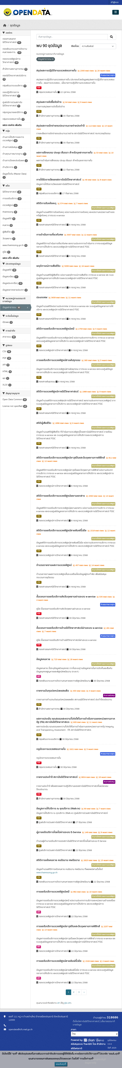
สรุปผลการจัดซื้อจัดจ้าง (49, 102)
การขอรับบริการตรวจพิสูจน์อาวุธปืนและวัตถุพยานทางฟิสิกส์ (68, 926)
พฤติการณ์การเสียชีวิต (48, 266)
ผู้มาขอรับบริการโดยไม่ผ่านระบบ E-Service (58, 832)
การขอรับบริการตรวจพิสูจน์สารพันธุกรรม (58, 360)
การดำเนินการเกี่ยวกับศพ (50, 235)
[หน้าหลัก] (4, 26)
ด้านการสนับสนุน (109, 695)
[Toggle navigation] (115, 12)
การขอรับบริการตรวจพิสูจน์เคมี (53, 892)
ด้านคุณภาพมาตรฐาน (108, 75)
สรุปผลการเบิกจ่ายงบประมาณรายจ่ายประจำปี (60, 126)
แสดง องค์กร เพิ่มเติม (12, 125)
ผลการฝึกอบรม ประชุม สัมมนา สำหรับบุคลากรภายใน (64, 153)
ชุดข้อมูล (15, 26)
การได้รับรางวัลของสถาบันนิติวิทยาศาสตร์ (59, 180)
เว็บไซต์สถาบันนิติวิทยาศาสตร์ (86, 1021)
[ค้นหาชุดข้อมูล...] (72, 37)
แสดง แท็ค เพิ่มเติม (11, 258)
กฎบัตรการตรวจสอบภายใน (51, 749)
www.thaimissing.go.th (47, 872)
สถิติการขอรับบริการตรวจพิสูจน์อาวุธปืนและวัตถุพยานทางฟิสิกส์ (70, 458)
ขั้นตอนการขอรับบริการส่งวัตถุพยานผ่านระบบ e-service (66, 597)
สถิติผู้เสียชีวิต (44, 423)
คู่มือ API (67, 1003)
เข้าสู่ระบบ (115, 2)
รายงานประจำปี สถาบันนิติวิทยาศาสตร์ (57, 777)
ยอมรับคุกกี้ (61, 1064)
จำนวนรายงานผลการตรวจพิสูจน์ (54, 565)
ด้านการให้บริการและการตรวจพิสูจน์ (103, 208)
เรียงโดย (75, 46)
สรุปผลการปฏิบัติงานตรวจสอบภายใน (56, 71)
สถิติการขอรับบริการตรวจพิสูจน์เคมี (55, 329)
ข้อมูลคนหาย (43, 659)
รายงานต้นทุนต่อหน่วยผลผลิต (53, 691)
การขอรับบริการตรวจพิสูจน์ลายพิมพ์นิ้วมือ (59, 961)
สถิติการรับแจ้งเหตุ (46, 203)
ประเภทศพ (42, 297)
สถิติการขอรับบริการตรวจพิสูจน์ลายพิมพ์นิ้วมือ (61, 530)
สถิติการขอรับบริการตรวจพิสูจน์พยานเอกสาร (60, 496)
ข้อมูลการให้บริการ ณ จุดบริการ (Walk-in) (58, 808)
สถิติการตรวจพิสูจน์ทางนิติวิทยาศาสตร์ (57, 391)
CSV (38, 111)
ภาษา (73, 1029)
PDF (38, 87)
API (38, 676)
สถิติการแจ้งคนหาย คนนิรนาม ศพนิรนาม (58, 860)
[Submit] (111, 37)
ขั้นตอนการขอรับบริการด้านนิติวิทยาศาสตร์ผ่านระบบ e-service (69, 628)
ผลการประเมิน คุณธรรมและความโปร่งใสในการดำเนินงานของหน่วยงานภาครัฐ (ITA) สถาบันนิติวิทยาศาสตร (75, 720)
